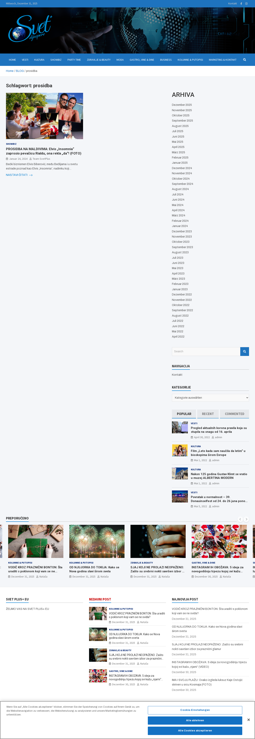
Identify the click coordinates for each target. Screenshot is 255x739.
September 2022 (182, 310)
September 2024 (182, 183)
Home (12, 59)
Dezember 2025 (182, 104)
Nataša (43, 576)
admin (218, 437)
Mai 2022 (177, 331)
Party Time (74, 59)
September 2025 (182, 120)
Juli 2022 (177, 320)
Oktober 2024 (181, 178)
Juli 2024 (177, 194)
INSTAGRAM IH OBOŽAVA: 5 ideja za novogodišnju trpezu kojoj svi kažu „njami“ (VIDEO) (217, 571)
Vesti (25, 59)
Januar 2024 (180, 226)
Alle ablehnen (195, 722)
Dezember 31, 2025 (22, 576)
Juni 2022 (178, 326)
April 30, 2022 (202, 437)
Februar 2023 (180, 283)
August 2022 (180, 315)
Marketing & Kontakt (222, 59)
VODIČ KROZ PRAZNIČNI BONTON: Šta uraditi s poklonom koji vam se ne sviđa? (35, 571)
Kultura (39, 59)
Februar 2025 (180, 157)
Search (244, 351)
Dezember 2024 (182, 168)
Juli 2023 (177, 257)
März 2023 (178, 278)
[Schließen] (248, 721)
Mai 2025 (177, 141)
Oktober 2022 (180, 305)
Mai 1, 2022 (200, 460)
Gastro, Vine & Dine (142, 59)
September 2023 (182, 247)
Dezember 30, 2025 (206, 576)
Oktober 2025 (180, 115)
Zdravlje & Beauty (99, 59)
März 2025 (178, 152)
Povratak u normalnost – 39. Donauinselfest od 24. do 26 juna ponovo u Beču (219, 501)
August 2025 (180, 126)
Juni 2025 (178, 136)
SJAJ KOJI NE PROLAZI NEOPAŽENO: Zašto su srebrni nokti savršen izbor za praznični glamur (157, 571)
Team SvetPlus (41, 158)
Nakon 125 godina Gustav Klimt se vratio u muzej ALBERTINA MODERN (219, 476)
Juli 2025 (177, 131)
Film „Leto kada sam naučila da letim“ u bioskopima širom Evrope (218, 453)
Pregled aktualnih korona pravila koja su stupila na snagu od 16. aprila (219, 430)
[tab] (184, 414)
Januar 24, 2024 (18, 158)
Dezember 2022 (182, 294)
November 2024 (182, 173)
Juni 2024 (178, 199)
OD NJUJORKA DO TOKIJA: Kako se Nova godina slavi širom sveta (94, 569)
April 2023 (178, 273)
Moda (120, 59)
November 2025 (182, 110)
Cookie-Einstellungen (195, 712)
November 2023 (182, 236)
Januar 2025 (180, 162)
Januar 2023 (180, 289)
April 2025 (178, 147)
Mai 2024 (177, 205)
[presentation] (240, 519)
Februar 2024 (180, 220)
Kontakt (232, 3)
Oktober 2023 (180, 241)
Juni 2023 (178, 263)
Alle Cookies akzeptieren (195, 732)
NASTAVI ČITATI (19, 175)
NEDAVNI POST (100, 599)
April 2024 (178, 210)
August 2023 (180, 252)
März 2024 (178, 215)
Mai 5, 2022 (200, 506)
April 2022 (178, 336)
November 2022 (182, 299)
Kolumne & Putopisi (190, 59)
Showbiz (56, 59)
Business (166, 59)
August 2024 (180, 189)
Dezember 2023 (182, 231)
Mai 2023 (177, 268)
